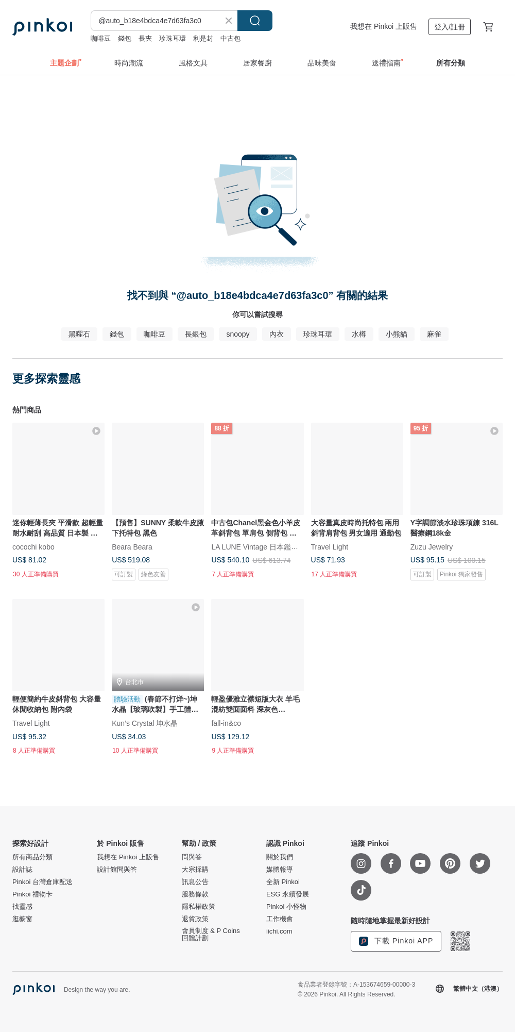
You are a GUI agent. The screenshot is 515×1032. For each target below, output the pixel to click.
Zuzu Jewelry (431, 547)
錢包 (124, 38)
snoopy (237, 334)
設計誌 (22, 869)
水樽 (359, 334)
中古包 (230, 38)
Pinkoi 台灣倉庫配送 (42, 882)
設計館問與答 (117, 869)
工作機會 (279, 919)
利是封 (203, 38)
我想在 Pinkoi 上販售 (383, 26)
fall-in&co (226, 723)
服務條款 (195, 894)
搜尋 (255, 20)
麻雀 (434, 334)
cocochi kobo (33, 547)
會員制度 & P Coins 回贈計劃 (211, 934)
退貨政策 (195, 919)
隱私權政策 (198, 906)
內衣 (276, 334)
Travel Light (330, 547)
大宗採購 (195, 869)
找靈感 (22, 906)
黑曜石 (79, 334)
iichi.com (279, 931)
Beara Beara (132, 547)
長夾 (145, 38)
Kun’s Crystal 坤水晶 (145, 723)
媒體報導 (279, 869)
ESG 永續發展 (287, 894)
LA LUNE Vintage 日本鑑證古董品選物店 (276, 547)
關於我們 (279, 857)
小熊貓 (396, 334)
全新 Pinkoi (283, 882)
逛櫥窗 (22, 919)
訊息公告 (195, 882)
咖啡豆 (101, 38)
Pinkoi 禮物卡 (32, 894)
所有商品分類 (32, 857)
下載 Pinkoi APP (396, 941)
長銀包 (196, 334)
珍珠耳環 (172, 38)
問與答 (192, 857)
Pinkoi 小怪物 (286, 906)
